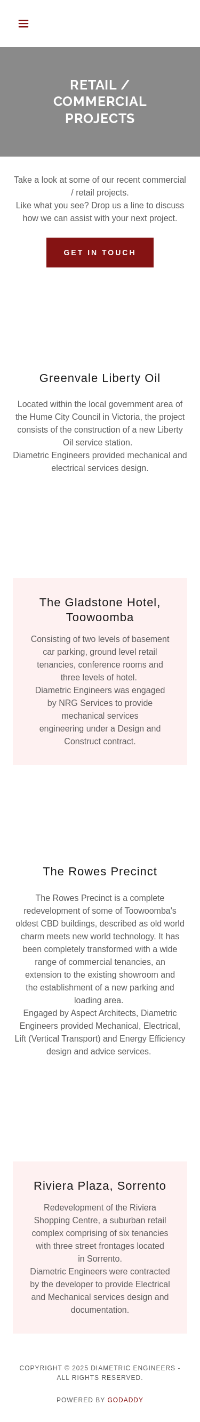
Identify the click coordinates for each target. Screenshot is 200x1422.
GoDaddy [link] (125, 1400)
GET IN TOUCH (99, 252)
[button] (26, 23)
